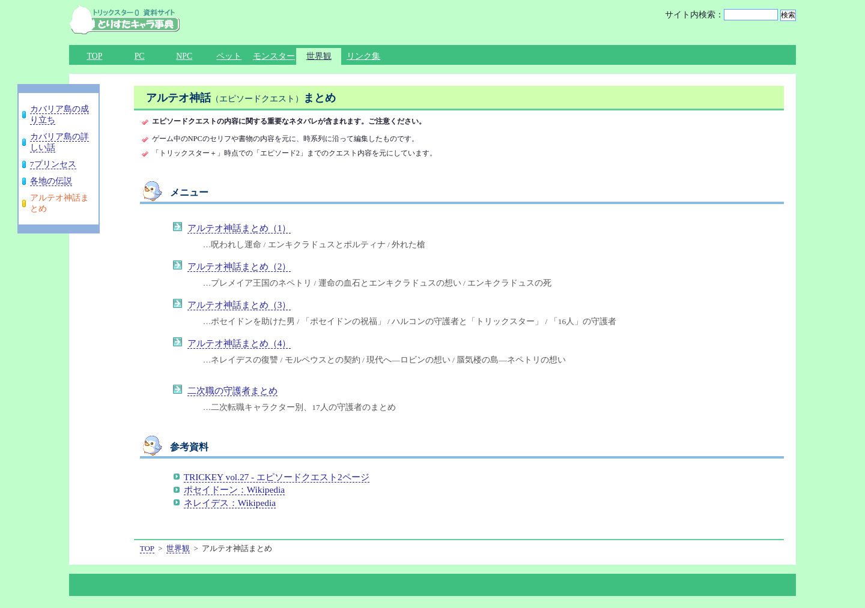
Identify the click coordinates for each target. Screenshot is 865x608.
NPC (184, 56)
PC (140, 56)
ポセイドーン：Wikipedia (234, 489)
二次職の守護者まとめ (232, 390)
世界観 (319, 56)
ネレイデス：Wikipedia (230, 503)
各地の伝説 (51, 180)
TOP (95, 56)
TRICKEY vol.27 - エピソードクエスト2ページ (276, 477)
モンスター (274, 56)
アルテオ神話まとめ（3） (239, 304)
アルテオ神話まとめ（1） (239, 228)
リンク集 (363, 56)
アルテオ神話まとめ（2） (239, 266)
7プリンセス (53, 164)
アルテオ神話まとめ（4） (239, 343)
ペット (228, 56)
